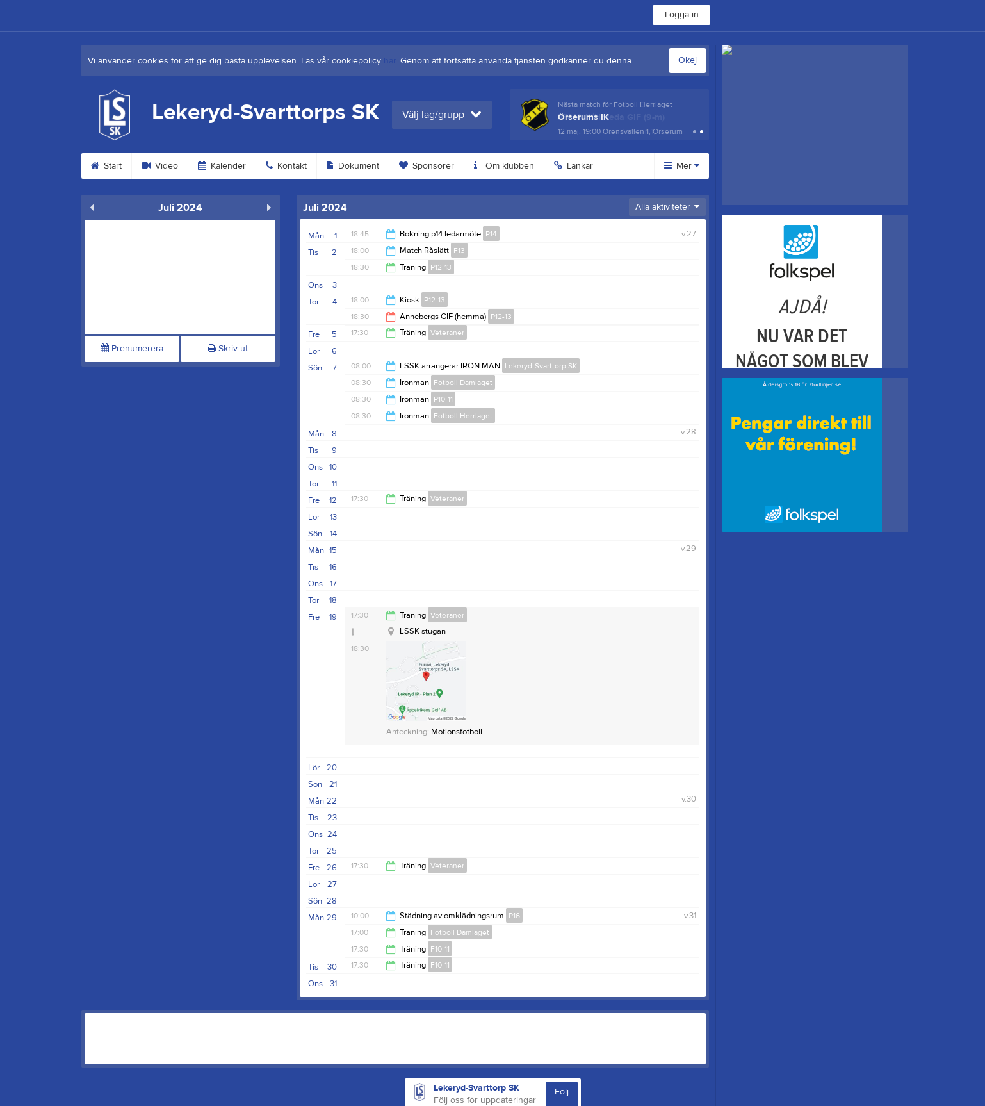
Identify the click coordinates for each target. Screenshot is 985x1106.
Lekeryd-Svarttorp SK (541, 366)
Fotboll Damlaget (463, 382)
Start (106, 166)
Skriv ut (228, 348)
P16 (514, 916)
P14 (491, 234)
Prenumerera (132, 348)
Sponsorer (426, 166)
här (390, 61)
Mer (681, 166)
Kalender (222, 166)
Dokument (353, 166)
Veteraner (447, 332)
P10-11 (443, 399)
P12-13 (441, 267)
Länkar (573, 166)
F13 (459, 250)
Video (160, 166)
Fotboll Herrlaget (463, 416)
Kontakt (286, 166)
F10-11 (440, 949)
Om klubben (504, 166)
